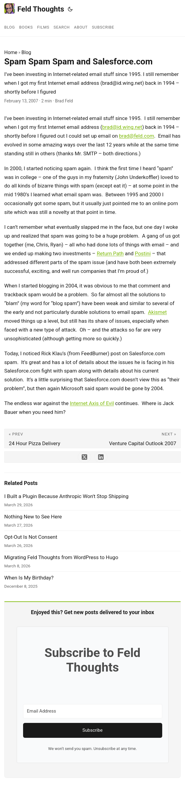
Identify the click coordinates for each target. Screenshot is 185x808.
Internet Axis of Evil (92, 403)
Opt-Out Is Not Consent (30, 537)
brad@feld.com (136, 136)
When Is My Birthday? (28, 578)
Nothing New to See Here (33, 517)
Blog (26, 52)
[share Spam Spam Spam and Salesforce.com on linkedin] (101, 457)
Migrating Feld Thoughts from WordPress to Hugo (61, 557)
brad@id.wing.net (122, 127)
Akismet (157, 312)
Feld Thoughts (34, 8)
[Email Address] (92, 711)
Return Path (110, 253)
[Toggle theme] (70, 9)
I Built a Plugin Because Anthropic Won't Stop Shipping (66, 496)
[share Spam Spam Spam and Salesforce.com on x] (84, 457)
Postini (143, 253)
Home (10, 52)
